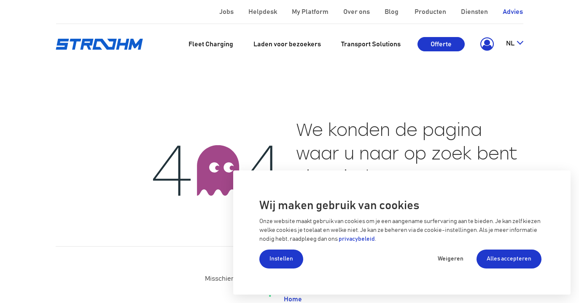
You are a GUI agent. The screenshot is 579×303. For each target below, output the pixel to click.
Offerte (441, 44)
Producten (431, 11)
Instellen (281, 259)
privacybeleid (357, 239)
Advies (513, 11)
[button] (485, 44)
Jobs (227, 11)
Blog (392, 11)
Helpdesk (263, 11)
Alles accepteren (509, 259)
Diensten (475, 11)
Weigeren (450, 259)
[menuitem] (211, 44)
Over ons (357, 11)
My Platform (310, 11)
